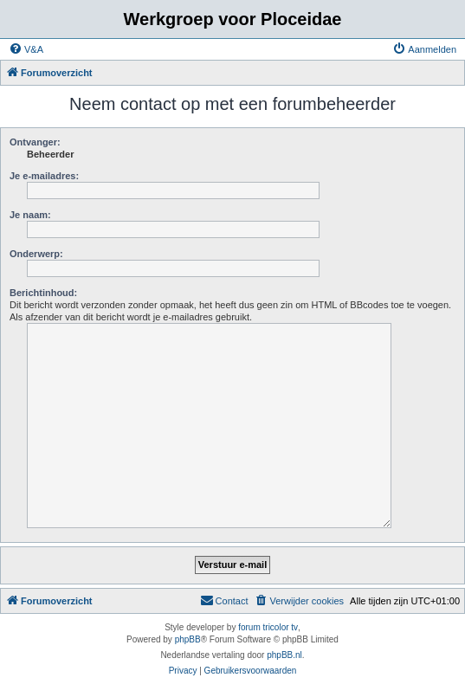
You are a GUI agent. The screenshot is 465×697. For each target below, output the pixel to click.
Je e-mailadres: (44, 176)
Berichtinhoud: (43, 292)
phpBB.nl (284, 655)
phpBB (188, 639)
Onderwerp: (36, 253)
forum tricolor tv (268, 627)
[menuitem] (26, 49)
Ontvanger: (35, 142)
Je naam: (30, 215)
